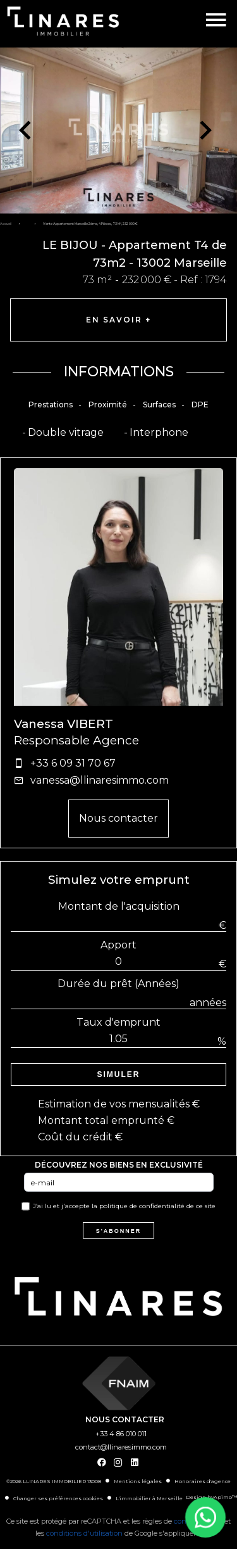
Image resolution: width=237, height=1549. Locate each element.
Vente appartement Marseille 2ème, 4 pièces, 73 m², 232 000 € (90, 224)
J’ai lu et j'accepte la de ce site (124, 1206)
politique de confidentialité (142, 1206)
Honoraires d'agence (202, 1481)
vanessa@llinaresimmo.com (99, 780)
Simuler (118, 1074)
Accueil (5, 224)
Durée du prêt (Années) (118, 984)
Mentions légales (138, 1481)
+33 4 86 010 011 (121, 1433)
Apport (118, 945)
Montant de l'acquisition (118, 906)
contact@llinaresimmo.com (121, 1447)
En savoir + (118, 319)
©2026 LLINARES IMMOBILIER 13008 (53, 1481)
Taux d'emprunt (118, 1022)
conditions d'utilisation (84, 1533)
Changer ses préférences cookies (58, 1498)
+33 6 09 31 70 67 (73, 763)
